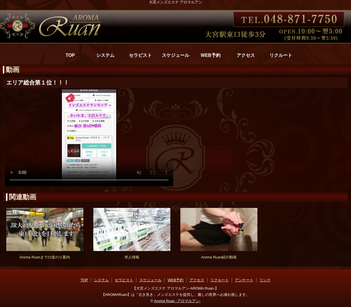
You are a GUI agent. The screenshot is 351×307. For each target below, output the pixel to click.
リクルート (280, 55)
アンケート (244, 280)
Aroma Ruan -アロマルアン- (177, 301)
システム (105, 55)
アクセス (246, 55)
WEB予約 (210, 55)
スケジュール (175, 55)
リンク (265, 280)
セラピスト (140, 55)
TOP (70, 55)
